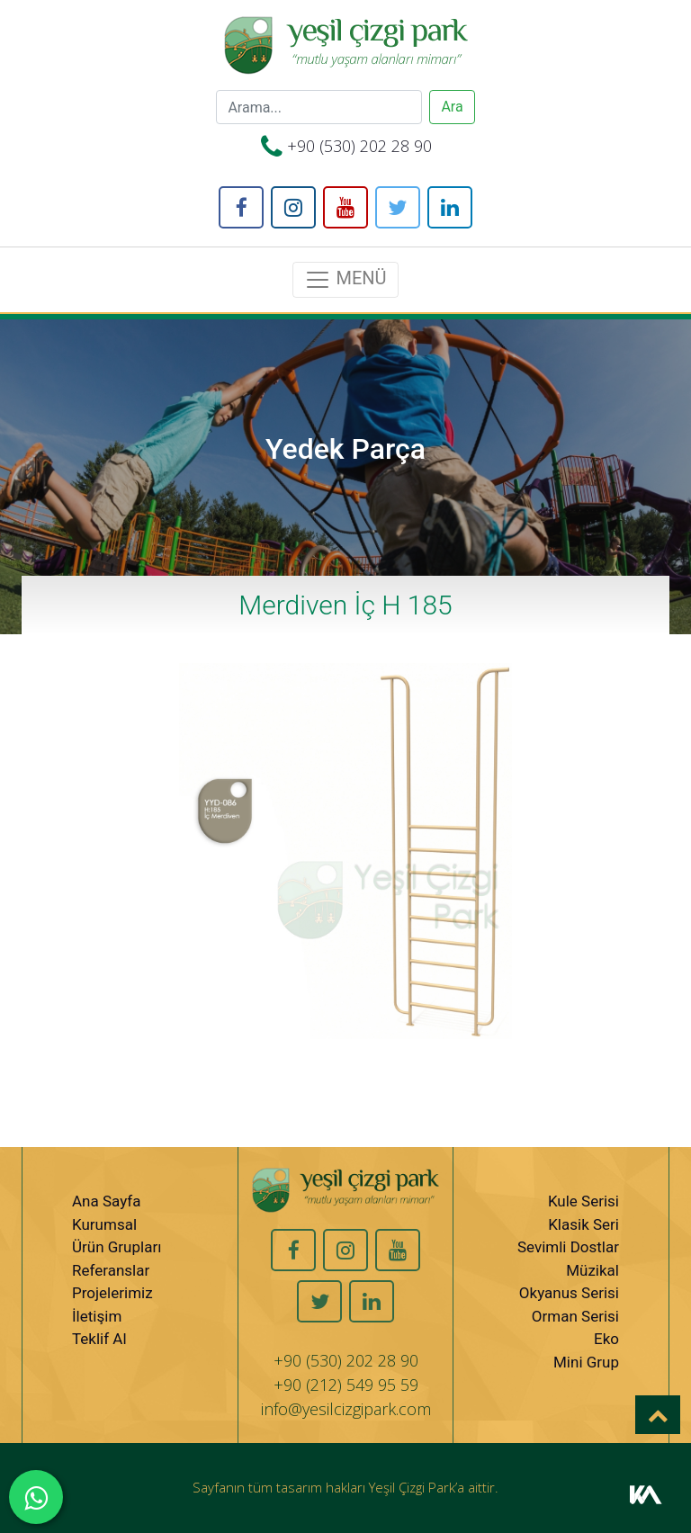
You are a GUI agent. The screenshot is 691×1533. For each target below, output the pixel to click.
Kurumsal (104, 1224)
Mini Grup (586, 1362)
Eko (606, 1339)
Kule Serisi (583, 1201)
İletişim (96, 1316)
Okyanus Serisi (569, 1293)
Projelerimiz (112, 1293)
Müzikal (592, 1270)
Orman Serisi (575, 1316)
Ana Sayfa (106, 1201)
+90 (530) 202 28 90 (359, 146)
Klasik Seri (583, 1224)
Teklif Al (99, 1339)
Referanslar (110, 1270)
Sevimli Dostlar (568, 1247)
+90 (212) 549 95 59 (346, 1384)
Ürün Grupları (116, 1247)
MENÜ (345, 279)
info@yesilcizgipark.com (346, 1409)
